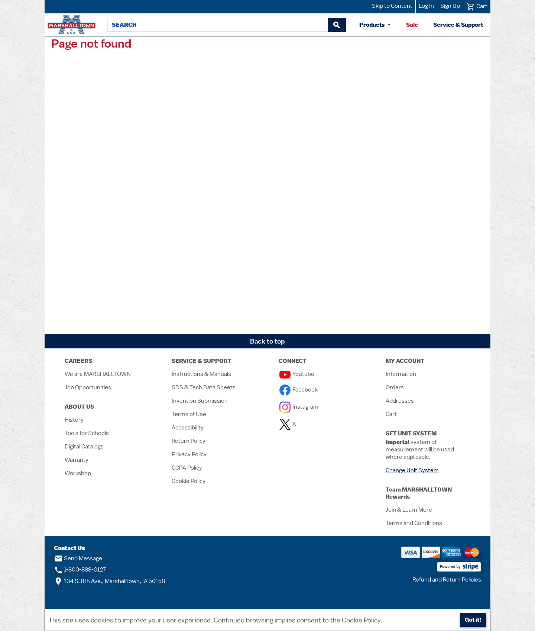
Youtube (296, 374)
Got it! (473, 619)
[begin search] (337, 25)
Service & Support (458, 24)
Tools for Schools (87, 433)
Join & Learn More (409, 510)
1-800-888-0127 (80, 569)
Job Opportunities (88, 387)
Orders (395, 387)
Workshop (78, 473)
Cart (391, 414)
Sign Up (450, 6)
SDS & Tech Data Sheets (204, 387)
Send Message (78, 558)
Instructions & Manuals (201, 374)
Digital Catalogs (84, 446)
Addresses (400, 401)
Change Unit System (412, 470)
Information (401, 374)
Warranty (76, 460)
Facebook (298, 389)
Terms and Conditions (414, 523)
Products (372, 24)
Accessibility (188, 427)
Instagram (298, 407)
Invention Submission (200, 401)
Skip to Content (392, 6)
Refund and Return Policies (446, 579)
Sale (412, 24)
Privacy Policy (189, 454)
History (74, 420)
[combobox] (234, 25)
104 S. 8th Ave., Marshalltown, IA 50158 (109, 581)
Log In (426, 6)
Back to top (267, 341)
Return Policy (188, 441)
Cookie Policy (188, 481)
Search (124, 24)
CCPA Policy (187, 467)
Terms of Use (189, 414)
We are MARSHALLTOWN (98, 374)
